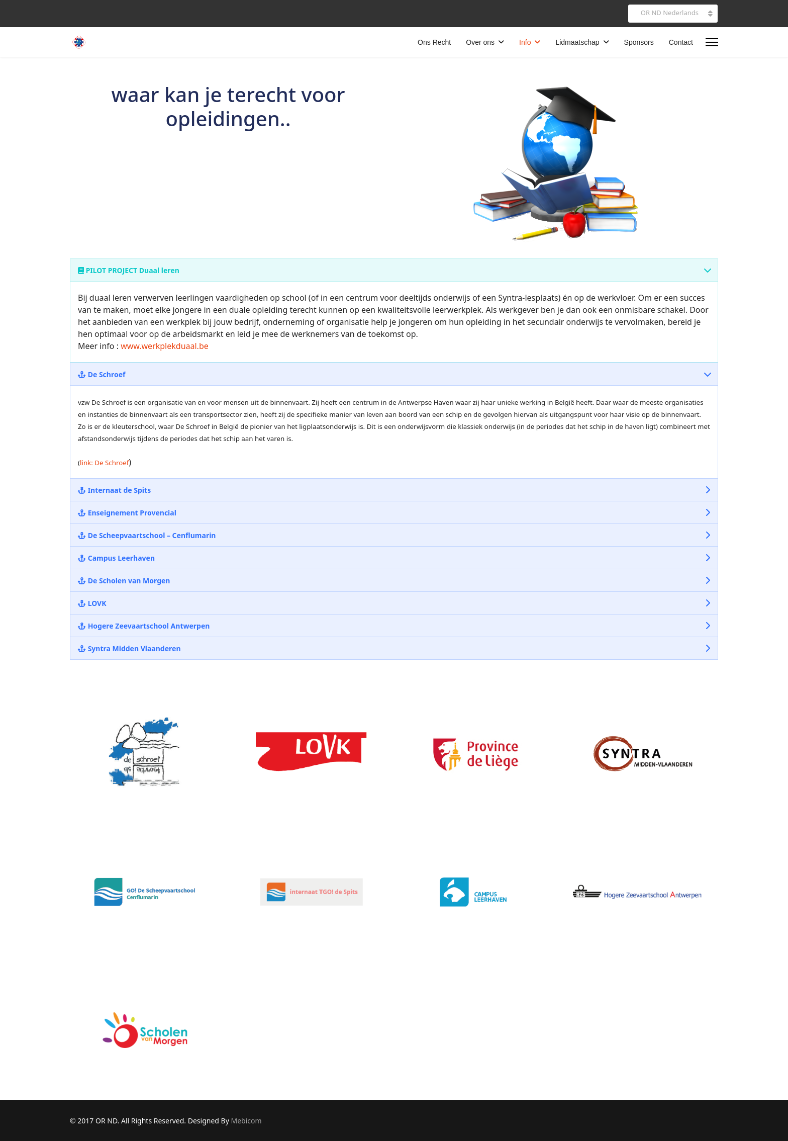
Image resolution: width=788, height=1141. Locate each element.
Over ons (480, 42)
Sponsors (639, 42)
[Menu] (712, 42)
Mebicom (246, 1120)
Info (525, 42)
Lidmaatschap (577, 42)
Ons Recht (434, 42)
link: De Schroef (104, 462)
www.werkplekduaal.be (165, 346)
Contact (681, 42)
